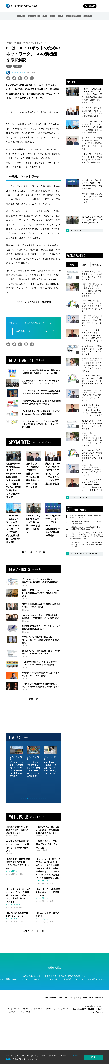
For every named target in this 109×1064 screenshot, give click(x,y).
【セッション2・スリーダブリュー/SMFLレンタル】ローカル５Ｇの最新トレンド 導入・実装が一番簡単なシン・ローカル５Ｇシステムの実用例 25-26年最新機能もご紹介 (86, 513)
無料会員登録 (90, 6)
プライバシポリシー (78, 1056)
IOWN (21, 16)
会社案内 (25, 1016)
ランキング (69, 1005)
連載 (77, 1005)
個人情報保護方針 (24, 1019)
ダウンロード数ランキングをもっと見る (84, 531)
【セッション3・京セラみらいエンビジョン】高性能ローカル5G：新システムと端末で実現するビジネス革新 (86, 522)
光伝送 (87, 16)
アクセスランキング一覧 (79, 475)
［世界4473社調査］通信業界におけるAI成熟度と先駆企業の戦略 (85, 500)
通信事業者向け (73, 16)
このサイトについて (13, 1016)
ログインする (48, 331)
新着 (60, 1005)
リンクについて (63, 1016)
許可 (96, 1057)
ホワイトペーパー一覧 (33, 939)
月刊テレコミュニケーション (92, 1005)
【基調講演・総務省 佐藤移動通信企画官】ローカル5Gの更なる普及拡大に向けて (86, 506)
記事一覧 (33, 721)
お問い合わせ (50, 1016)
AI (45, 16)
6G (52, 16)
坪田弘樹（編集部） (19, 72)
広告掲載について (37, 1016)
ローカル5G (34, 16)
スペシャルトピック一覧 (33, 552)
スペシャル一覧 (76, 208)
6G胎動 (17, 66)
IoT (60, 16)
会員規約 (12, 1019)
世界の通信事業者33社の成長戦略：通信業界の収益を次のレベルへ (85, 495)
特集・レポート (50, 1005)
